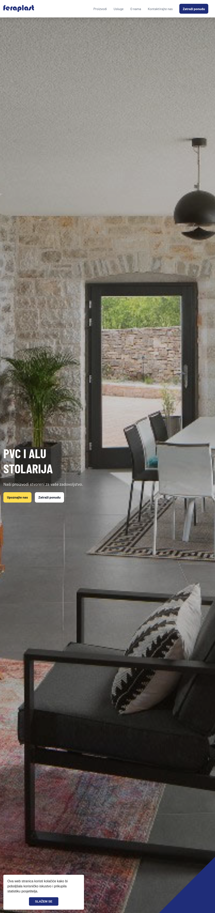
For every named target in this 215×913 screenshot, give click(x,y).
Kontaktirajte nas (160, 9)
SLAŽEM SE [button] (43, 901)
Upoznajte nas (17, 497)
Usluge (118, 9)
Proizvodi (100, 9)
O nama (135, 9)
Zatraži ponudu (194, 9)
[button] (39, 891)
